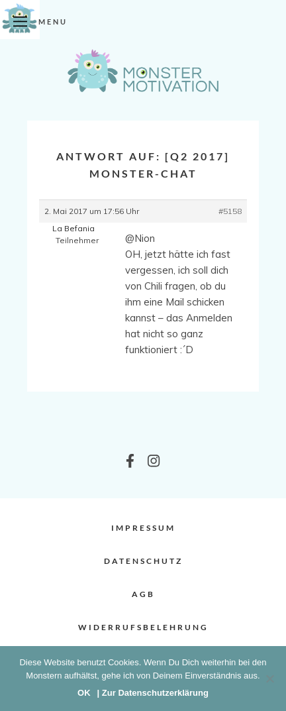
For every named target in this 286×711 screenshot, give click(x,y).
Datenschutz (143, 561)
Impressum (143, 528)
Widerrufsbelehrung (143, 627)
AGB (143, 594)
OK (84, 693)
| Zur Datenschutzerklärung (153, 693)
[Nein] (269, 678)
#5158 (230, 211)
